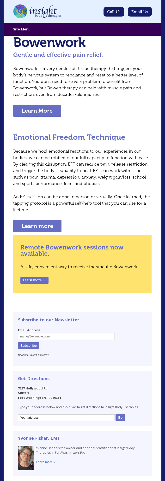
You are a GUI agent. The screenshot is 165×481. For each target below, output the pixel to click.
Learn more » (45, 462)
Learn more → (34, 280)
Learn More (37, 110)
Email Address (29, 330)
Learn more (37, 225)
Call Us (114, 11)
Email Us (139, 11)
